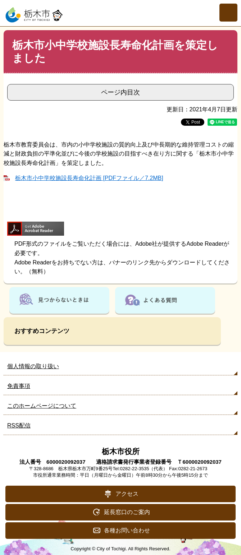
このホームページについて (41, 406)
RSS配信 (19, 425)
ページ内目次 (120, 92)
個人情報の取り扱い (33, 366)
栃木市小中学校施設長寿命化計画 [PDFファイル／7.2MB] (89, 178)
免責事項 (18, 386)
